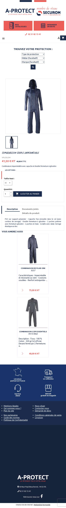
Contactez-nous (42, 408)
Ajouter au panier (27, 194)
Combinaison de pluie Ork (33, 268)
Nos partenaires (11, 415)
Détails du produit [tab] (30, 213)
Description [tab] (12, 209)
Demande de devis (43, 411)
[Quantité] (7, 194)
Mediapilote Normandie (42, 505)
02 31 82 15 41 (33, 34)
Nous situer (40, 406)
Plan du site (9, 411)
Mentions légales (11, 406)
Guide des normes (12, 418)
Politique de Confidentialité (16, 420)
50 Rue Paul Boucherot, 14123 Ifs (32, 487)
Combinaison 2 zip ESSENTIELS (33, 332)
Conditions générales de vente (48, 415)
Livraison (39, 418)
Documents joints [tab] (30, 209)
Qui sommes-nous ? (12, 408)
